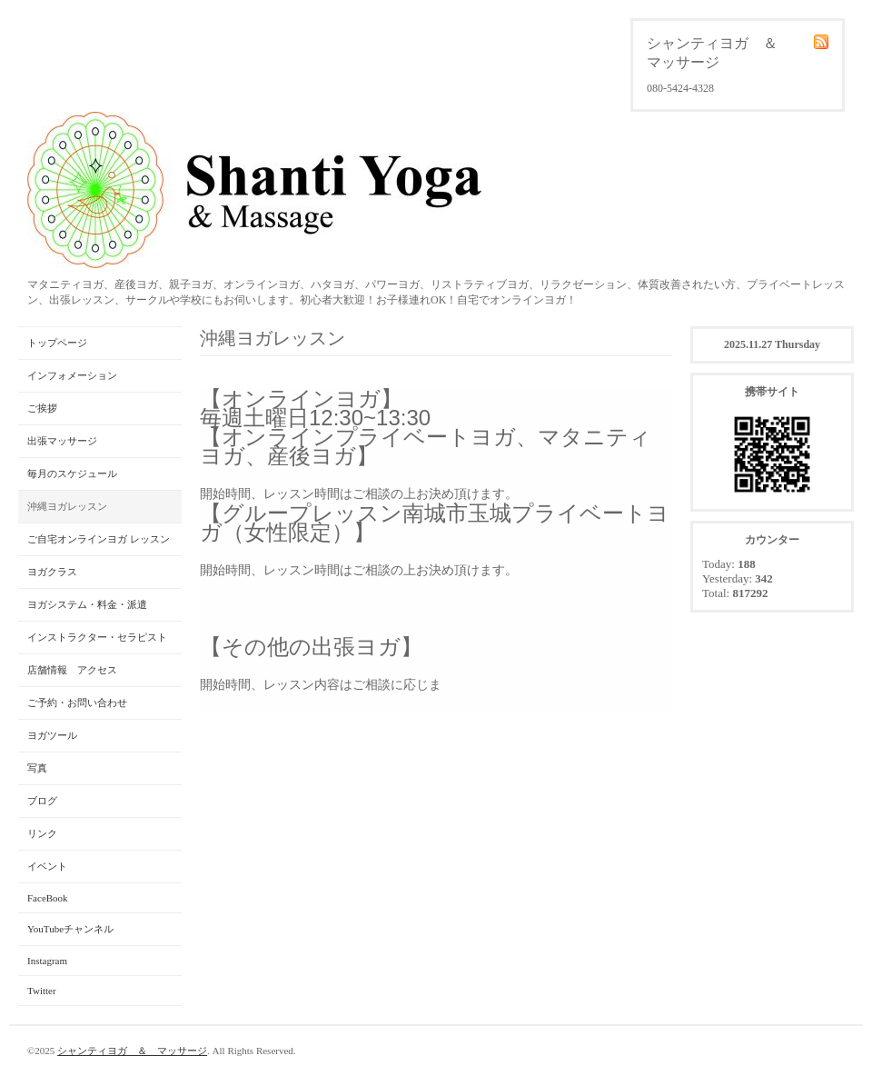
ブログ (42, 800)
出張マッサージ (62, 440)
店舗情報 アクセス (72, 669)
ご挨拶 (42, 408)
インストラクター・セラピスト (97, 637)
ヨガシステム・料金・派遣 (87, 604)
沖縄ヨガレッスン (67, 506)
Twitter (41, 990)
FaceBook (47, 897)
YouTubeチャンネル (70, 928)
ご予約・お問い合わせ (77, 702)
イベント (47, 866)
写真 (37, 767)
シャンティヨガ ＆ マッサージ (132, 1050)
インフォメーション (72, 375)
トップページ (57, 342)
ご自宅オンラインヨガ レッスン (98, 538)
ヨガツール (52, 735)
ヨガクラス (52, 571)
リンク (42, 833)
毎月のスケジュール (72, 473)
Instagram (47, 960)
